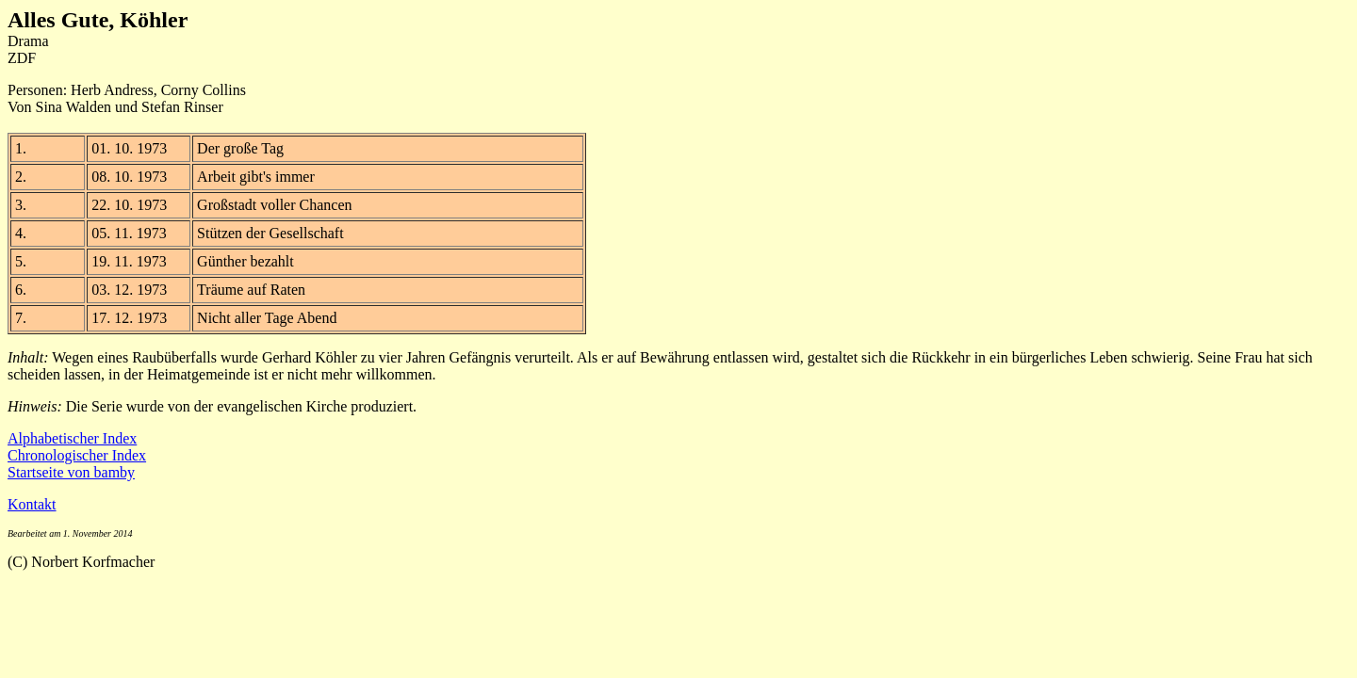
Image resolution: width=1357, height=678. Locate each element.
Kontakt (32, 504)
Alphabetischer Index (72, 438)
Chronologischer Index (77, 455)
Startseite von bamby (71, 472)
